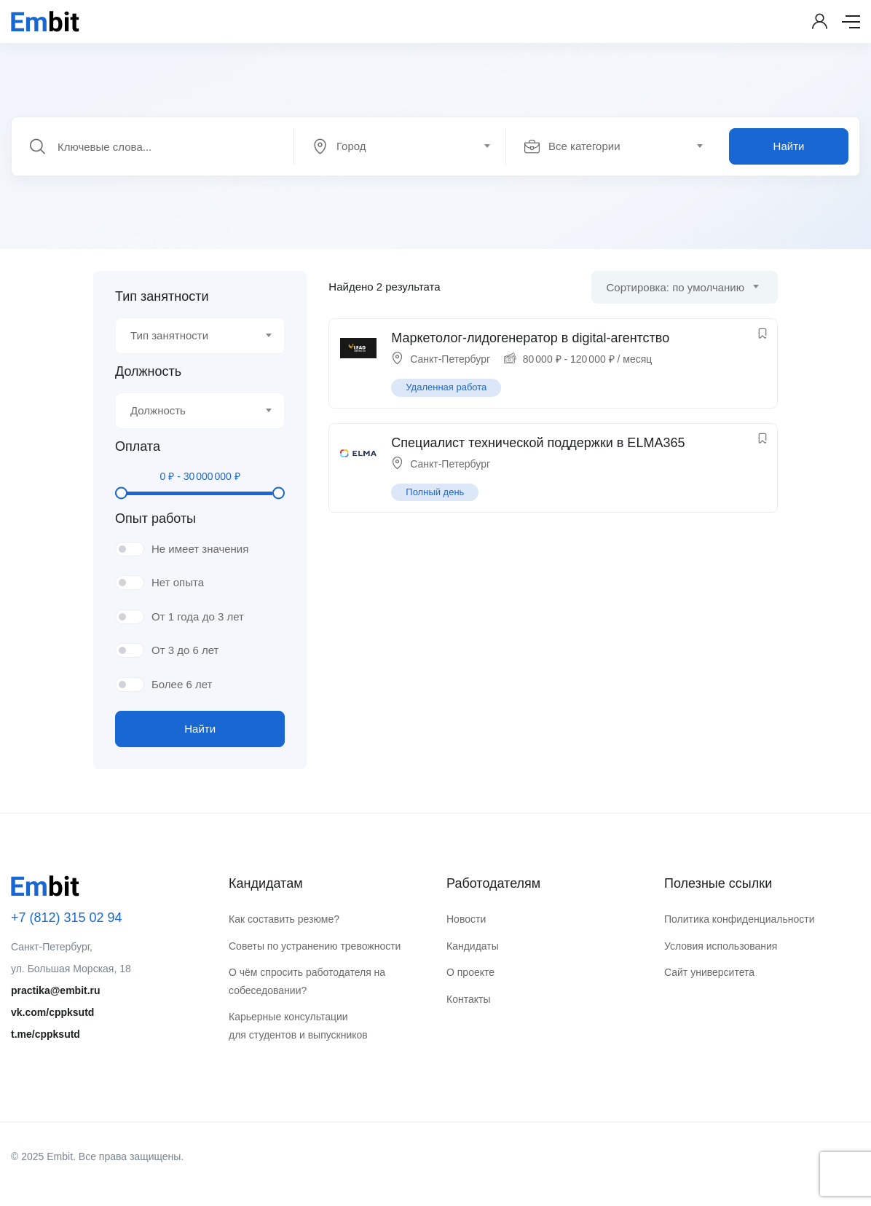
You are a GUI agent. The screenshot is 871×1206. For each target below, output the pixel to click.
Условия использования (720, 946)
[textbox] (399, 146)
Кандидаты (472, 946)
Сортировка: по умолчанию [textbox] (675, 287)
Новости (466, 919)
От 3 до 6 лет (184, 650)
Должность (148, 371)
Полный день (435, 491)
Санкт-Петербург (450, 359)
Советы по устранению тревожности (315, 946)
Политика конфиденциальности (739, 919)
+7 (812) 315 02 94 (66, 917)
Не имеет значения (199, 549)
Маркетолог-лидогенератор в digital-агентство (530, 338)
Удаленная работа (446, 387)
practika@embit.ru (55, 990)
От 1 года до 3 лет (197, 616)
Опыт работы (155, 518)
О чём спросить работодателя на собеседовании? (307, 981)
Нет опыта (177, 582)
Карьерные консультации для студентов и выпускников (298, 1026)
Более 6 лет (181, 684)
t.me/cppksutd (45, 1034)
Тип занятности (161, 296)
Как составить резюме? (284, 919)
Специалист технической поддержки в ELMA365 (538, 443)
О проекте (470, 972)
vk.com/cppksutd (52, 1012)
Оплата (137, 446)
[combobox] (407, 146)
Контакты (468, 999)
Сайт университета (709, 972)
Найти (789, 146)
